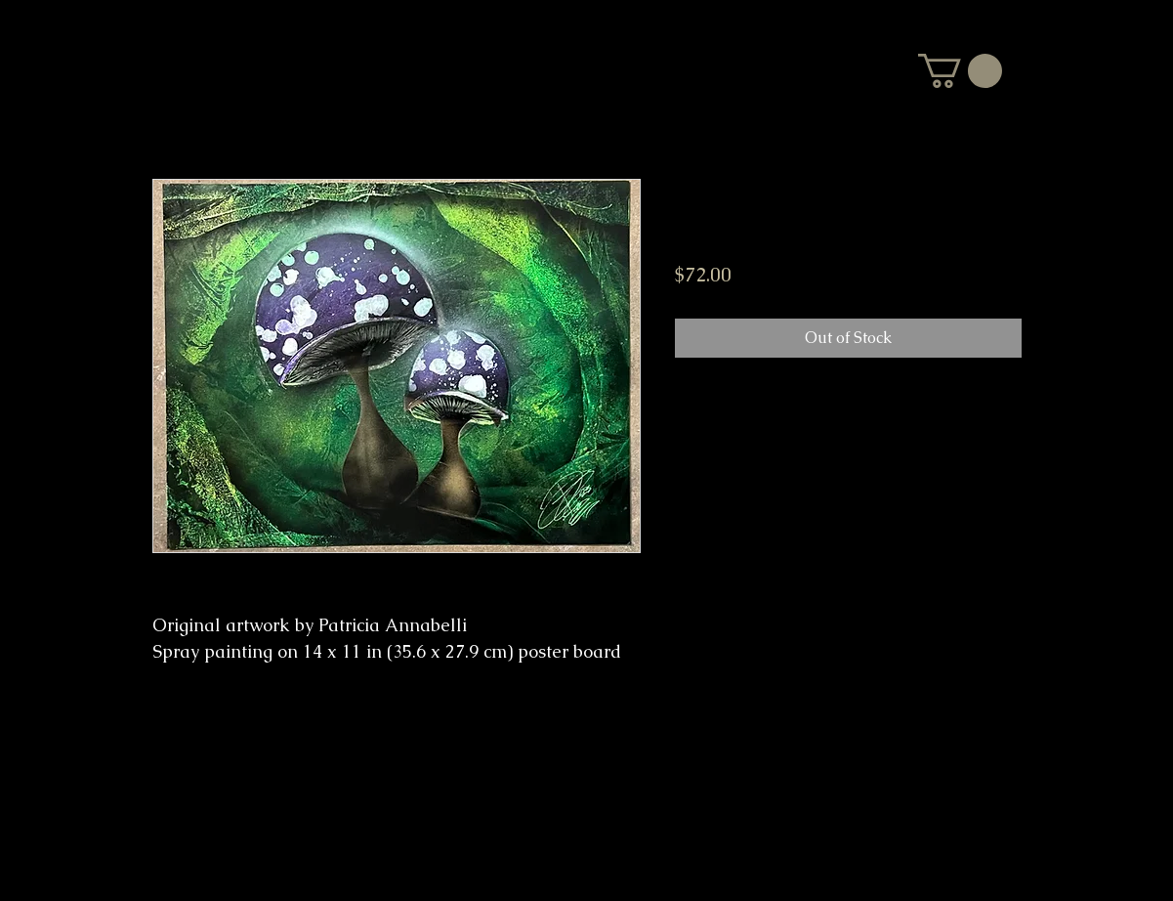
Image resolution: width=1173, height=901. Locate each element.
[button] (960, 71)
